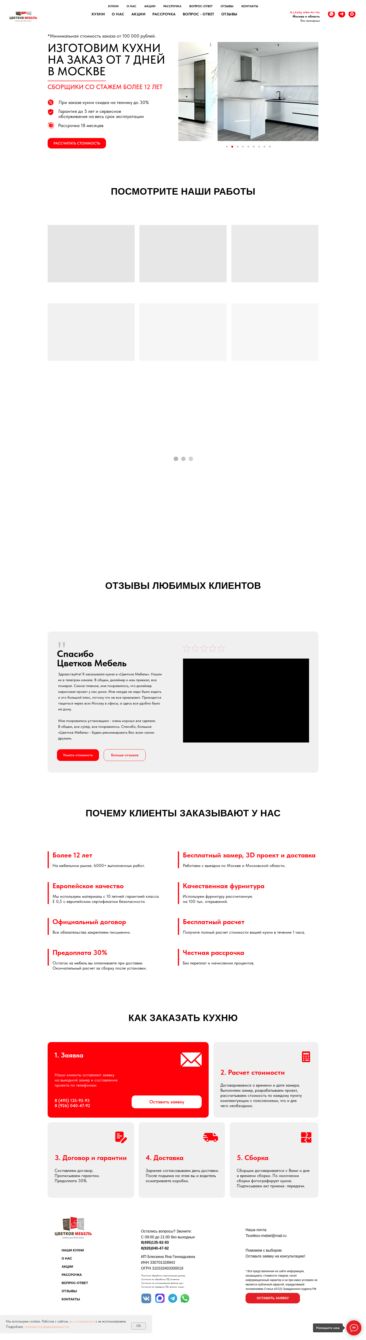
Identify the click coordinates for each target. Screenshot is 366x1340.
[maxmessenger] (351, 13)
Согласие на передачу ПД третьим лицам (162, 1286)
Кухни (98, 14)
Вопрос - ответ (198, 14)
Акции (138, 14)
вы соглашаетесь (82, 1321)
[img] (146, 1298)
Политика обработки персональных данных (163, 1275)
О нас (118, 14)
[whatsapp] (331, 13)
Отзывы (229, 14)
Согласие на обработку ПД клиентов (160, 1279)
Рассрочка (164, 14)
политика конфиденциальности (47, 1327)
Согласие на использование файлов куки (162, 1282)
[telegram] (341, 13)
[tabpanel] (183, 706)
